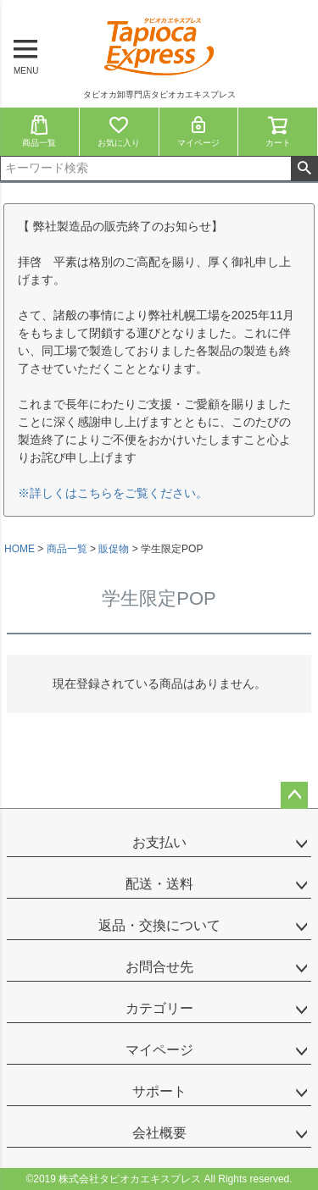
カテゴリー (159, 1008)
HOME (19, 549)
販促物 (113, 549)
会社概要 (159, 1133)
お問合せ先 (159, 967)
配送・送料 (159, 884)
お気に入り (119, 130)
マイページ (198, 130)
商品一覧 (39, 130)
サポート (159, 1091)
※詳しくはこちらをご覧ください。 (113, 493)
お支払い (159, 842)
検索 (304, 168)
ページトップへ (294, 795)
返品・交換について (159, 925)
